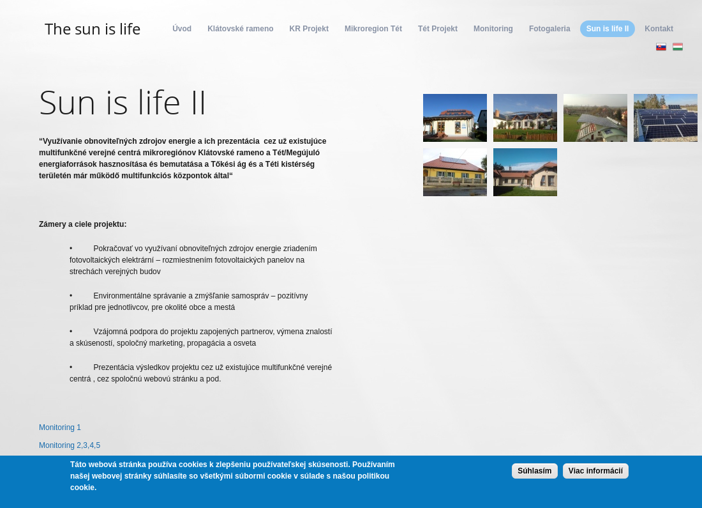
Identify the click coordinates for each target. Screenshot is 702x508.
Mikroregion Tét (373, 28)
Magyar (678, 47)
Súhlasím (534, 470)
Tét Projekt (438, 28)
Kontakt (659, 28)
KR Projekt (309, 28)
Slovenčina (661, 47)
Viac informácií (596, 470)
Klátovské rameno (240, 28)
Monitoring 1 (60, 427)
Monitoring (493, 28)
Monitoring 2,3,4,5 (69, 445)
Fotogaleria (550, 28)
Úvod (181, 28)
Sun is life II (607, 28)
